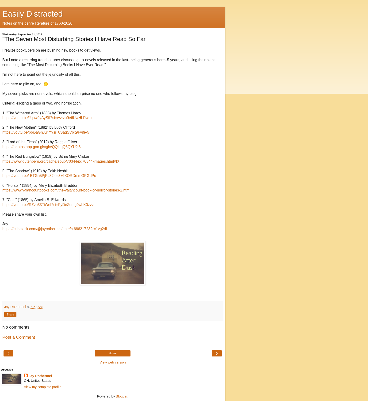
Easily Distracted (32, 13)
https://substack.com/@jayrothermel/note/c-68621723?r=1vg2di (54, 229)
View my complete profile (42, 387)
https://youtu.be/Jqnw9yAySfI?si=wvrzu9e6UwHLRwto (47, 118)
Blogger (121, 396)
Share (10, 314)
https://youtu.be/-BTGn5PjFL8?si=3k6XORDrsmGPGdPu (49, 176)
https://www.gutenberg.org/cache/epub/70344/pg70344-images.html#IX (60, 161)
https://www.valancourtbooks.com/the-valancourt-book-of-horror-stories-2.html (66, 190)
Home (112, 353)
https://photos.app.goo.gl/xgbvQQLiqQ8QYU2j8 (41, 147)
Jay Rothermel (40, 376)
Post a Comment (18, 337)
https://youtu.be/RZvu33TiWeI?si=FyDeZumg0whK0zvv (47, 205)
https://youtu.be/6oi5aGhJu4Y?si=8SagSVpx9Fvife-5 (45, 132)
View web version (113, 362)
